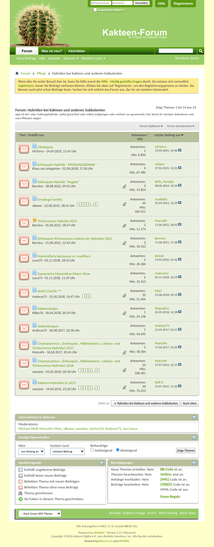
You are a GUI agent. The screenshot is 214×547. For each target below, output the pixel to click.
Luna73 (37, 260)
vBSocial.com (105, 541)
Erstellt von (36, 135)
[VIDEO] (166, 484)
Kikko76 (37, 313)
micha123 (96, 428)
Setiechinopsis (48, 326)
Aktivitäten (76, 51)
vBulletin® (100, 532)
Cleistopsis (45, 147)
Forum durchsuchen (179, 126)
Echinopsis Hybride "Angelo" (58, 182)
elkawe (37, 206)
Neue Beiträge (26, 58)
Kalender (54, 58)
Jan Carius (130, 428)
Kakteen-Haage (134, 513)
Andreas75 (39, 297)
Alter (22, 445)
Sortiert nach (59, 445)
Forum (27, 51)
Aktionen (69, 58)
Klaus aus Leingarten (46, 169)
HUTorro (38, 151)
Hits (140, 139)
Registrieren (183, 4)
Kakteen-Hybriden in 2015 (57, 383)
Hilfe (161, 4)
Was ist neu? (52, 51)
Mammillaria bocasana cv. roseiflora (64, 256)
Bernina (37, 186)
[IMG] (164, 479)
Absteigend (126, 450)
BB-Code (166, 469)
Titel (22, 135)
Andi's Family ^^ (49, 291)
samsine (37, 372)
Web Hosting (168, 513)
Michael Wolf (28, 428)
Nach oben (189, 403)
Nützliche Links (91, 58)
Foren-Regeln (170, 497)
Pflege (41, 73)
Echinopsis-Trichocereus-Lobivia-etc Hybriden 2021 (75, 238)
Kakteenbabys (48, 308)
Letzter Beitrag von (169, 135)
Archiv (152, 513)
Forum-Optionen (150, 126)
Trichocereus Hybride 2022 (57, 221)
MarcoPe (38, 352)
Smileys (166, 474)
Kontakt (115, 513)
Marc (58, 428)
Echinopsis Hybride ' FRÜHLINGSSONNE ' (67, 164)
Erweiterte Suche (187, 58)
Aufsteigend (101, 450)
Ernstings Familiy (50, 199)
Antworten (139, 135)
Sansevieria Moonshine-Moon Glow (64, 274)
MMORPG (124, 541)
